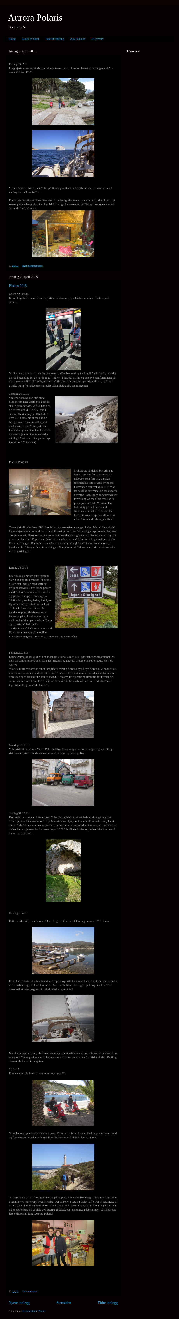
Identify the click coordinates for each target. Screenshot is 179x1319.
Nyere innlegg (19, 1303)
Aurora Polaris (35, 17)
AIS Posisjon (78, 38)
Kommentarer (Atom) (33, 1310)
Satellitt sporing (55, 38)
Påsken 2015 (18, 286)
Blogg (12, 38)
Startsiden (63, 1303)
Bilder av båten (30, 38)
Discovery (97, 38)
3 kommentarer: (30, 1291)
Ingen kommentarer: (32, 265)
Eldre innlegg (108, 1303)
